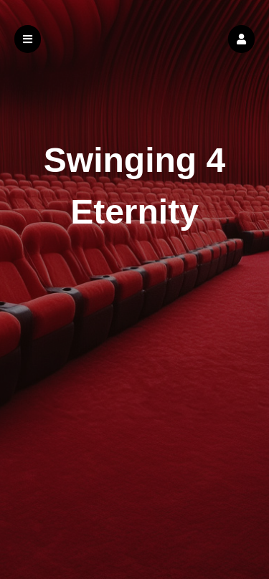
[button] (241, 39)
